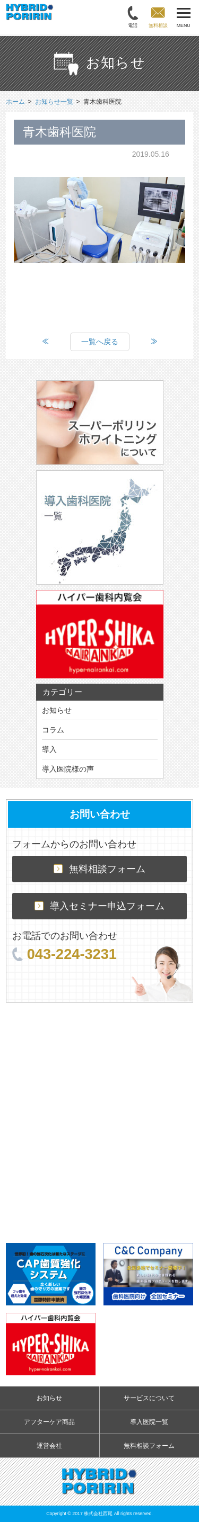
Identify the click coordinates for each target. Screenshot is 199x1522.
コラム (53, 730)
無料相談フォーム (99, 869)
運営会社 (49, 1445)
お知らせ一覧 (54, 101)
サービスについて (149, 1398)
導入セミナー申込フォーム (99, 906)
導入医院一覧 (149, 1422)
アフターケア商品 (49, 1422)
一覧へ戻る (99, 341)
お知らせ (57, 710)
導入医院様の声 (68, 769)
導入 (49, 749)
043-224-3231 (64, 954)
